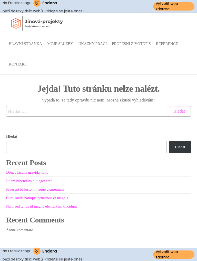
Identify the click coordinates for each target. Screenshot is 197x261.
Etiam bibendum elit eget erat (29, 181)
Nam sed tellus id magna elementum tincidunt (41, 206)
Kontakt (18, 64)
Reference (167, 44)
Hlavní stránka (25, 44)
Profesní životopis (131, 44)
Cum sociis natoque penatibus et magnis (37, 198)
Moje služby (60, 44)
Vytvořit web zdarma (167, 6)
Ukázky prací (92, 44)
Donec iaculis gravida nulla (27, 172)
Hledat (11, 136)
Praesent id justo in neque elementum (35, 189)
